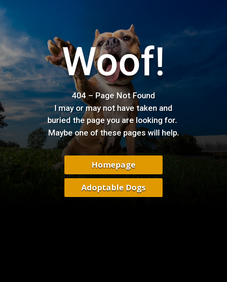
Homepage (113, 164)
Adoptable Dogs (113, 187)
